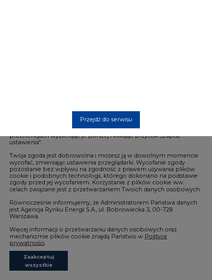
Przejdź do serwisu (106, 119)
